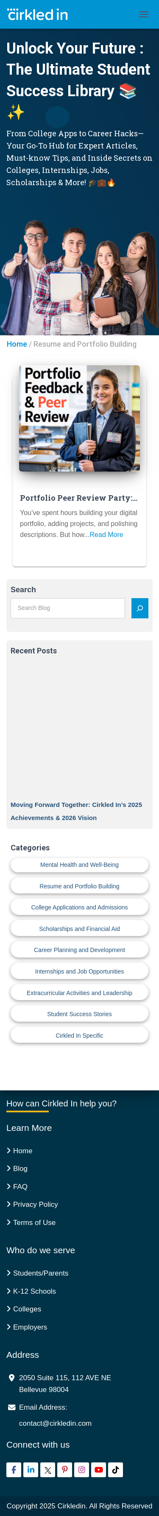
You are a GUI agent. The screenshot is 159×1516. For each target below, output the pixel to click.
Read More (106, 534)
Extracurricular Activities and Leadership (79, 993)
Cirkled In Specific (79, 1035)
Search (23, 589)
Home (17, 344)
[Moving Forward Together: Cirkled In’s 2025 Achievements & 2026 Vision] (79, 729)
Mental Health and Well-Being (79, 864)
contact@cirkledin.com (55, 1423)
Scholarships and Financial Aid (79, 928)
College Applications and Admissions (79, 907)
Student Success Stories (79, 1014)
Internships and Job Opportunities (79, 971)
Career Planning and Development (79, 950)
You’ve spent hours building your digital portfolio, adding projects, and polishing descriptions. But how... (79, 523)
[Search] (139, 608)
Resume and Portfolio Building (79, 886)
